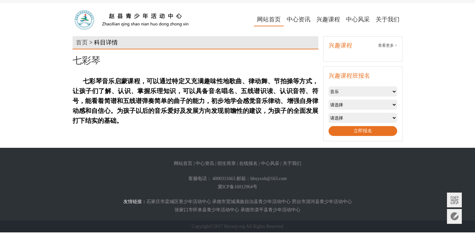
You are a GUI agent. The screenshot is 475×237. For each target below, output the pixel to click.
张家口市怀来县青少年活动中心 (206, 209)
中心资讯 (298, 19)
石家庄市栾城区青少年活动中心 (178, 201)
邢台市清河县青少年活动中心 (322, 201)
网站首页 (269, 19)
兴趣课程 (328, 19)
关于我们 (387, 19)
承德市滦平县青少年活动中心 (270, 209)
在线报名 (248, 163)
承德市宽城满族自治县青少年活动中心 (251, 201)
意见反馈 (454, 216)
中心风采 (358, 19)
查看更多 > (387, 45)
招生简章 (226, 163)
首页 (82, 42)
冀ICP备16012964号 (237, 186)
